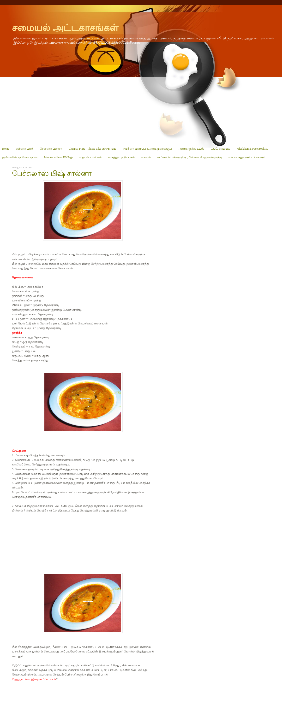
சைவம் (146, 157)
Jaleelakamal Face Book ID (252, 148)
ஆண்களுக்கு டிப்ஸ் (191, 148)
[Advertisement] (141, 110)
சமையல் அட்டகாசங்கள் (65, 27)
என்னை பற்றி (24, 148)
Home (5, 148)
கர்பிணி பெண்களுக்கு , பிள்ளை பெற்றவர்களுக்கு (189, 157)
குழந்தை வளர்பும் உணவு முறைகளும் (147, 148)
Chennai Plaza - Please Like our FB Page (92, 148)
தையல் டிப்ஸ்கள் (90, 157)
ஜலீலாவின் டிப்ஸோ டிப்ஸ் (19, 157)
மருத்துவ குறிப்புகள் (121, 157)
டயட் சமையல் (220, 148)
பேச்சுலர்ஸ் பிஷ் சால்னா (52, 173)
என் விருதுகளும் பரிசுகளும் (246, 157)
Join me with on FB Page (58, 157)
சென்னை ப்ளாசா (51, 148)
